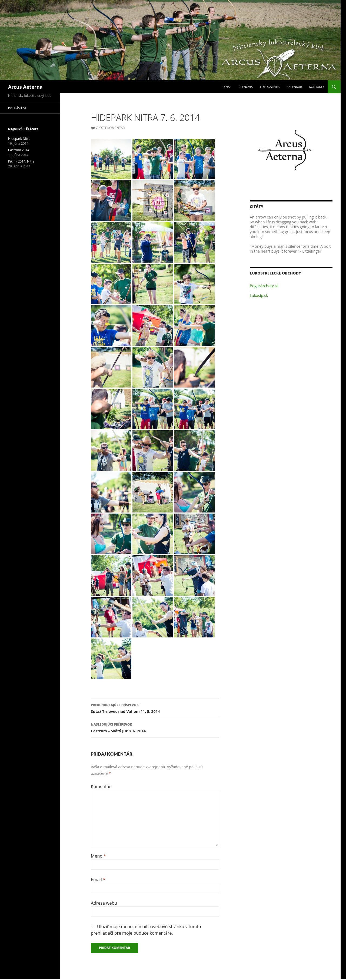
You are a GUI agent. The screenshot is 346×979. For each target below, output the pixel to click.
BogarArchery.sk (264, 285)
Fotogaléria (270, 87)
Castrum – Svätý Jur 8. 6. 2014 (155, 727)
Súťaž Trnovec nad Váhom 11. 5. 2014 (155, 708)
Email (98, 879)
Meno (98, 856)
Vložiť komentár (110, 127)
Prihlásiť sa (17, 108)
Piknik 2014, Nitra (21, 161)
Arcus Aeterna (25, 87)
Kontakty (316, 87)
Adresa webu (104, 903)
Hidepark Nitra (19, 138)
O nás (226, 87)
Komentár (101, 786)
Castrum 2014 (18, 150)
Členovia (246, 87)
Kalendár (294, 87)
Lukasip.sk (259, 295)
